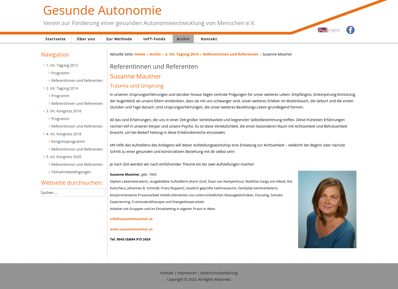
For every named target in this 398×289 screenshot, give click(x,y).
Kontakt (209, 38)
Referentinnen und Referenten (77, 80)
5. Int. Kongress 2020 (63, 156)
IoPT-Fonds (154, 38)
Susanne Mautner (135, 76)
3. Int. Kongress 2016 (63, 110)
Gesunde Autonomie (102, 10)
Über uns (86, 38)
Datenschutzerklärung (218, 272)
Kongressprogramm (68, 141)
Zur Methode (119, 38)
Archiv (183, 38)
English (334, 30)
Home (139, 54)
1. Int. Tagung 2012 (62, 65)
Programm (60, 73)
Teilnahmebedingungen (71, 171)
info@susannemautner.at (131, 218)
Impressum (186, 272)
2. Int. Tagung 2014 (62, 88)
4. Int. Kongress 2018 (63, 133)
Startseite (55, 38)
